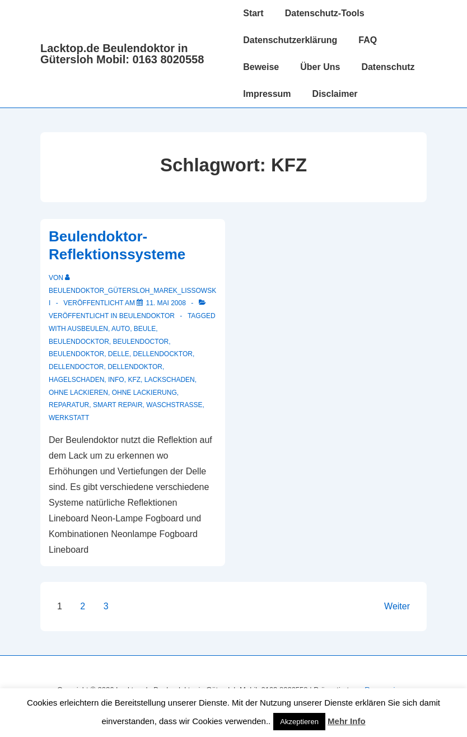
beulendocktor (79, 342)
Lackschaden (169, 380)
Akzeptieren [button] (299, 721)
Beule (145, 329)
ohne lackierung (144, 393)
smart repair (118, 405)
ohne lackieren (78, 393)
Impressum (267, 94)
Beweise (261, 67)
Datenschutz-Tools (325, 13)
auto (120, 329)
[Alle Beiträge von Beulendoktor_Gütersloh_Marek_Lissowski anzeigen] (132, 290)
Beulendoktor (147, 316)
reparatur (69, 405)
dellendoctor (76, 367)
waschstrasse (174, 405)
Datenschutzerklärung (290, 40)
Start (253, 13)
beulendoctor (141, 342)
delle (118, 354)
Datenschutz (387, 67)
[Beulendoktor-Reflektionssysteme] (165, 303)
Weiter (397, 606)
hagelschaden (76, 380)
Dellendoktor (135, 367)
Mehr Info (347, 721)
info (116, 380)
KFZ (134, 380)
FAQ (367, 40)
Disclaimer (335, 94)
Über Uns (320, 67)
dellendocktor (163, 354)
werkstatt (69, 418)
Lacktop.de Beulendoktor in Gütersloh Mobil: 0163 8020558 (122, 54)
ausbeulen (87, 329)
